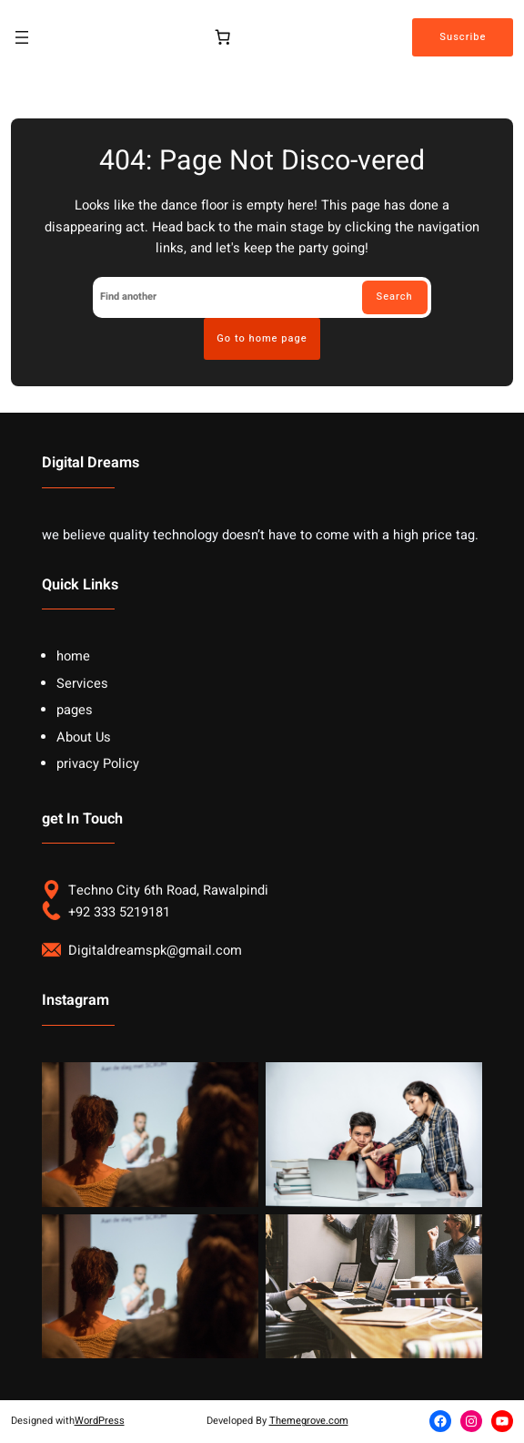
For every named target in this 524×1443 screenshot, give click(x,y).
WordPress (100, 1420)
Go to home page (262, 338)
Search (395, 296)
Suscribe (462, 37)
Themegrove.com (308, 1420)
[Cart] (222, 37)
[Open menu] (22, 37)
